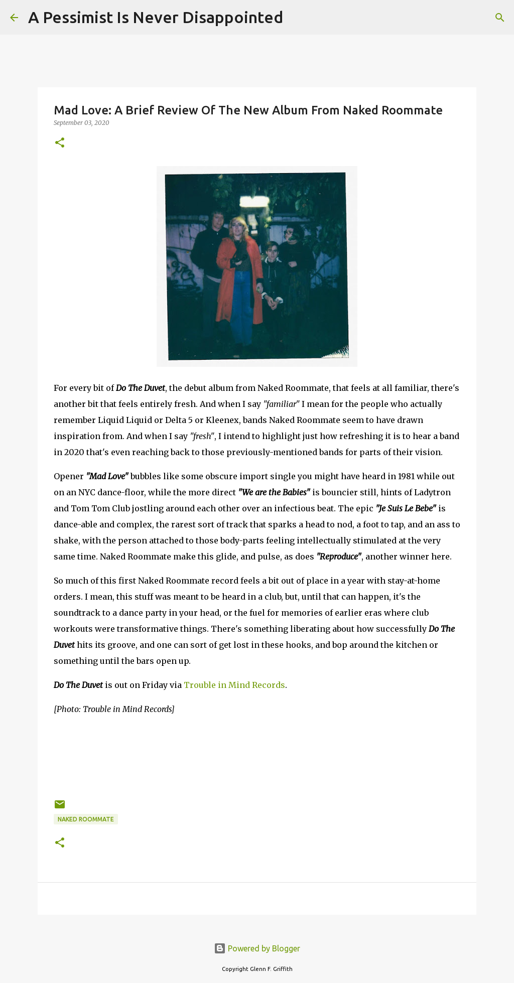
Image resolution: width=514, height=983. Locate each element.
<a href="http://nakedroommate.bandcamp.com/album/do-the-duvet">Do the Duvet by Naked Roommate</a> (257, 755)
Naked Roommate (86, 819)
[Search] (297, 18)
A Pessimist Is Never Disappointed (155, 17)
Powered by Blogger (257, 948)
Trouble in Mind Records (234, 685)
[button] (60, 143)
